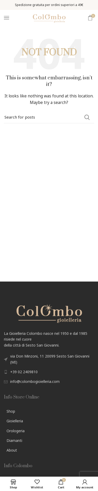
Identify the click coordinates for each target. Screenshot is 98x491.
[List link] (49, 372)
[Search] (49, 117)
